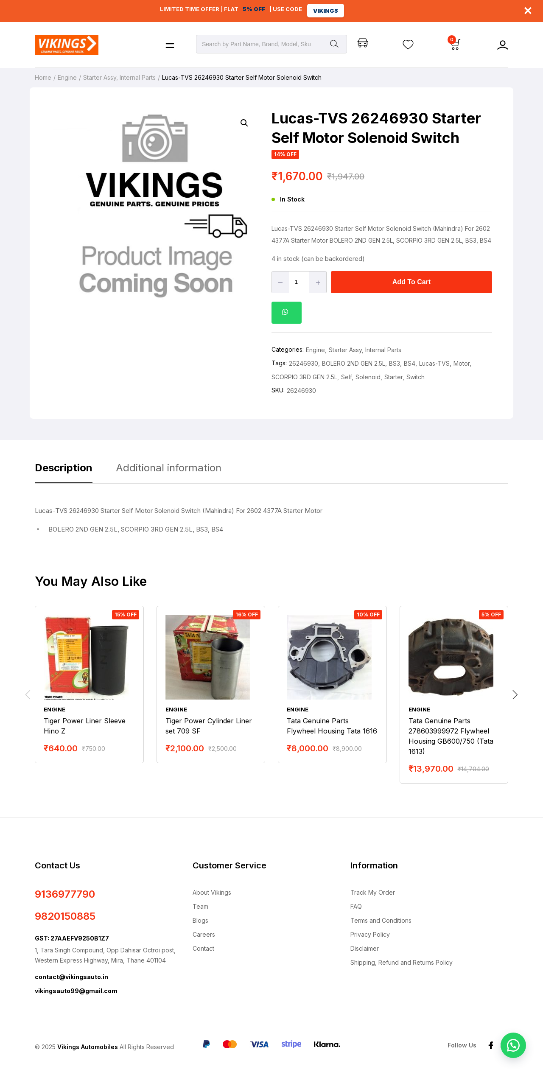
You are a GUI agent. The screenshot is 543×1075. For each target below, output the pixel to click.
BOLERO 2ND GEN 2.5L (353, 363)
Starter (393, 377)
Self (346, 377)
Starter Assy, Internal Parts (119, 77)
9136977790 (65, 894)
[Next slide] (515, 694)
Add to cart (411, 282)
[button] (244, 123)
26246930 (303, 363)
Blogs (200, 920)
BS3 (394, 363)
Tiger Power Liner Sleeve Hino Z (85, 726)
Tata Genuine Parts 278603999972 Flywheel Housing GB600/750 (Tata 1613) (451, 736)
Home (43, 77)
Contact (203, 948)
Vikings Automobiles (87, 1046)
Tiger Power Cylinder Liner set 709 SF (208, 726)
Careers (204, 934)
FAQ (356, 906)
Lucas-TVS (434, 363)
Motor (461, 363)
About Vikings (212, 892)
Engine (67, 77)
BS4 (409, 363)
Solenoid (368, 377)
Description (63, 468)
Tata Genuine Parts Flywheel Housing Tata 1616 (332, 726)
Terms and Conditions (380, 920)
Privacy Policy (370, 934)
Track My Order (372, 892)
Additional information (168, 468)
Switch (415, 377)
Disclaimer (364, 948)
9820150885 (65, 916)
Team (200, 906)
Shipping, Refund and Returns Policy (401, 962)
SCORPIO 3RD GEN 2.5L (304, 377)
